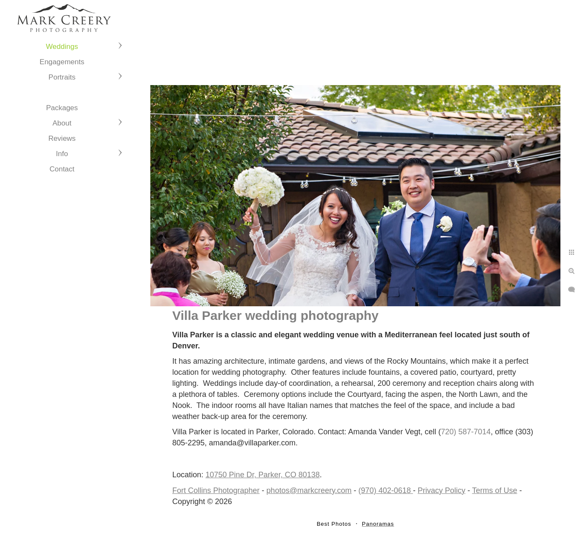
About (61, 123)
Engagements (62, 62)
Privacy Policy (441, 490)
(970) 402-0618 (386, 490)
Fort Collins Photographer (216, 490)
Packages (62, 108)
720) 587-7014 (466, 432)
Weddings (62, 47)
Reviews (61, 138)
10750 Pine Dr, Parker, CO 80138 (263, 474)
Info (62, 154)
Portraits (62, 77)
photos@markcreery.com (309, 490)
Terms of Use (494, 490)
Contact (62, 169)
